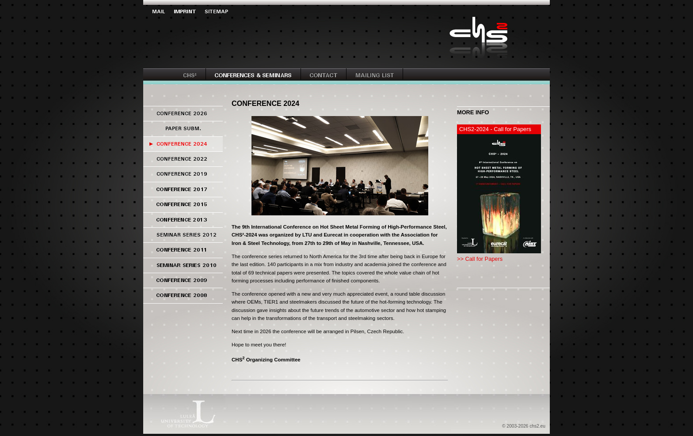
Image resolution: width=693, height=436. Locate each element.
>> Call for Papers (480, 259)
